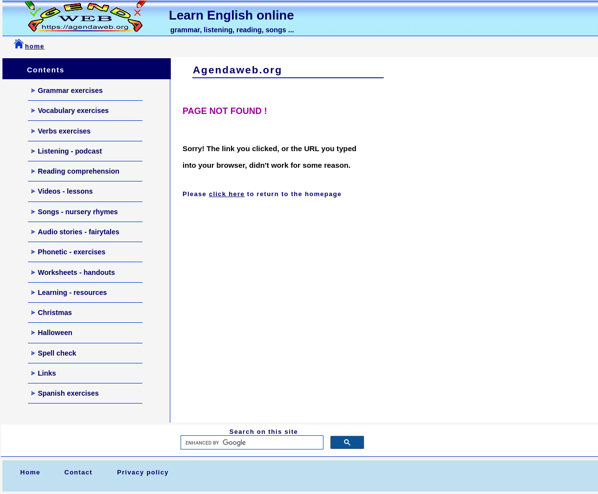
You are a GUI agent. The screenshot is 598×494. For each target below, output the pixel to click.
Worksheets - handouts (73, 272)
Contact (78, 472)
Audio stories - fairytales (75, 232)
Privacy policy (143, 472)
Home (30, 472)
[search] (251, 442)
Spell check (53, 353)
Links (43, 373)
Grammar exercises (67, 90)
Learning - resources (69, 292)
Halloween (51, 333)
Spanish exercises (65, 393)
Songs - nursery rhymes (74, 212)
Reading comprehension (75, 171)
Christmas (51, 312)
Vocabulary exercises (70, 110)
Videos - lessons (62, 191)
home (35, 46)
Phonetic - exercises (68, 252)
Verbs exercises (61, 131)
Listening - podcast (66, 151)
